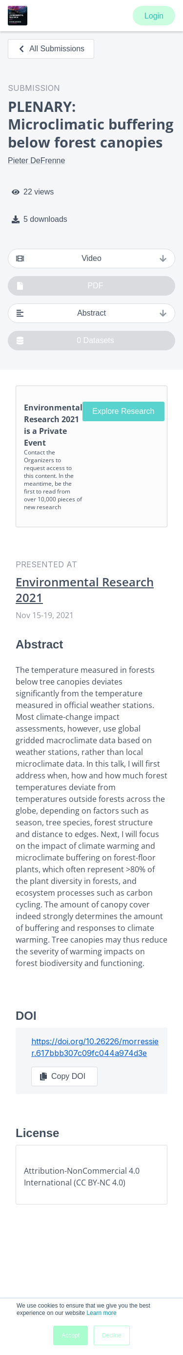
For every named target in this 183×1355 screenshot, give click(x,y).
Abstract (91, 313)
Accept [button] (70, 1335)
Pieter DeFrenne (36, 160)
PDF (59, 286)
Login (153, 16)
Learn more (101, 1313)
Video (91, 258)
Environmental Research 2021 (85, 589)
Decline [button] (112, 1335)
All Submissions (51, 48)
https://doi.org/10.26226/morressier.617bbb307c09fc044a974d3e (95, 1047)
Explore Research (123, 411)
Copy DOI (62, 1076)
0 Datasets (65, 340)
